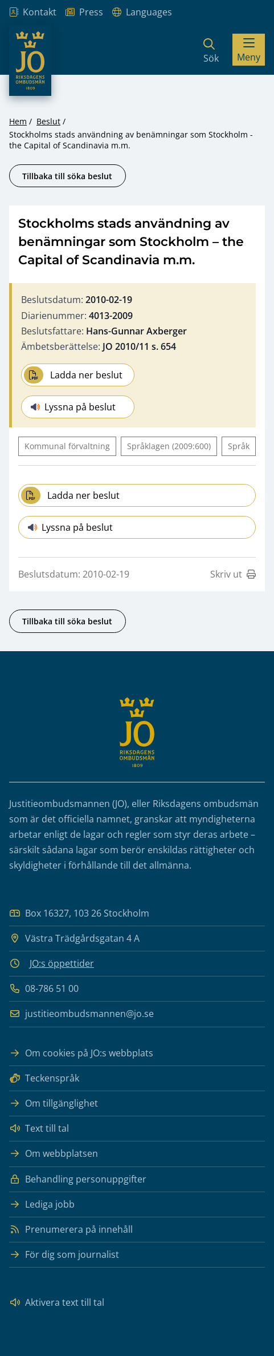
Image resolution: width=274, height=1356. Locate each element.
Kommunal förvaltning (67, 446)
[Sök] (211, 50)
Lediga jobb (42, 1204)
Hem (18, 121)
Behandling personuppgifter (77, 1179)
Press (84, 12)
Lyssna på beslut (73, 407)
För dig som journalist (64, 1254)
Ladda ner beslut (73, 375)
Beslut (48, 121)
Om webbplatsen (53, 1153)
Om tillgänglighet (53, 1103)
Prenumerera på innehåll (71, 1229)
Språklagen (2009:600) (169, 446)
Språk (239, 446)
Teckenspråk (44, 1078)
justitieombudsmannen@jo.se (81, 1014)
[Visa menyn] (248, 50)
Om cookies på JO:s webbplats (81, 1053)
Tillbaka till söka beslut (67, 176)
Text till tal (39, 1128)
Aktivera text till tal (56, 1302)
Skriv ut (233, 574)
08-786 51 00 (44, 988)
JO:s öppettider (62, 963)
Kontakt (32, 12)
